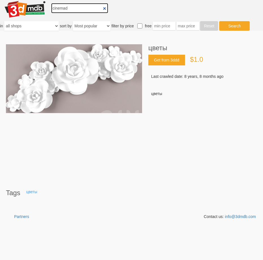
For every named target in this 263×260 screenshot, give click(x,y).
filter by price (122, 26)
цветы (31, 192)
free (148, 26)
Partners (21, 216)
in (1, 26)
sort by (66, 26)
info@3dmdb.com (240, 216)
